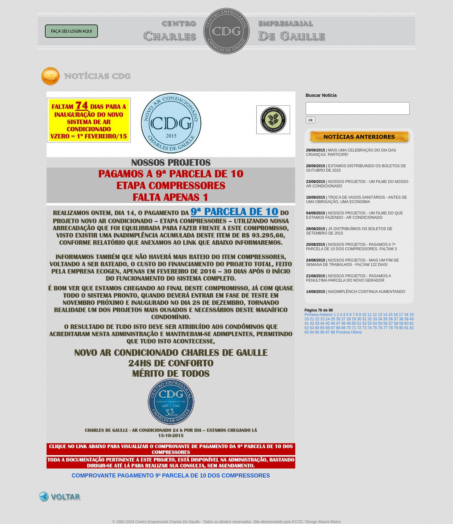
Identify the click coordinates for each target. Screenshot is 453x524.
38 (401, 319)
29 (354, 319)
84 (312, 332)
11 (369, 314)
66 (328, 328)
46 (333, 323)
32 (369, 319)
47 (338, 323)
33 (375, 319)
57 (391, 323)
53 (369, 323)
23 (322, 319)
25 (333, 319)
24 (328, 319)
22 (317, 319)
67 (333, 328)
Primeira (312, 314)
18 (406, 314)
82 (412, 328)
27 (343, 319)
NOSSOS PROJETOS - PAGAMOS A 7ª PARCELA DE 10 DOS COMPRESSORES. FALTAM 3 (351, 246)
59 (401, 323)
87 (328, 332)
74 (369, 328)
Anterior (326, 314)
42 (312, 323)
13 (380, 314)
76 (380, 328)
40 (412, 319)
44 (322, 323)
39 (406, 319)
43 (317, 323)
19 (411, 314)
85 (317, 332)
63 (312, 328)
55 (380, 323)
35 (385, 319)
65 (322, 328)
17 (401, 314)
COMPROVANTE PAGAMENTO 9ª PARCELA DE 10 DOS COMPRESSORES (171, 475)
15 (391, 314)
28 (349, 319)
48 (343, 323)
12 (374, 314)
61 (412, 323)
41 (307, 323)
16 (396, 314)
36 (391, 319)
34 (380, 319)
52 (364, 323)
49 (349, 323)
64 (317, 328)
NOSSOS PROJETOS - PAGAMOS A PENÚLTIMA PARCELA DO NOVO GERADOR (348, 278)
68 (338, 328)
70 (349, 328)
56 (385, 323)
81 (406, 328)
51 (359, 323)
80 (401, 328)
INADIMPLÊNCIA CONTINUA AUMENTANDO (366, 292)
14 (385, 314)
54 (375, 323)
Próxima (343, 332)
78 (391, 328)
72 (359, 328)
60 (406, 323)
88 (333, 332)
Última (356, 332)
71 (354, 328)
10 (364, 314)
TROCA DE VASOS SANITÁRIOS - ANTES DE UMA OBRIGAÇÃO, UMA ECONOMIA (356, 199)
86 (322, 332)
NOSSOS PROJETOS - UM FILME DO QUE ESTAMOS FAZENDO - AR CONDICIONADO (354, 215)
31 (364, 319)
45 (328, 323)
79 (396, 328)
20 (307, 319)
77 (385, 328)
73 (364, 328)
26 (338, 319)
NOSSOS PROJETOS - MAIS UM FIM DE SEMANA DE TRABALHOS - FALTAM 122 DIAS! (352, 262)
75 (375, 328)
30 (359, 319)
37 (396, 319)
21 (312, 319)
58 (396, 323)
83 (307, 332)
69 (343, 328)
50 (354, 323)
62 (307, 328)
